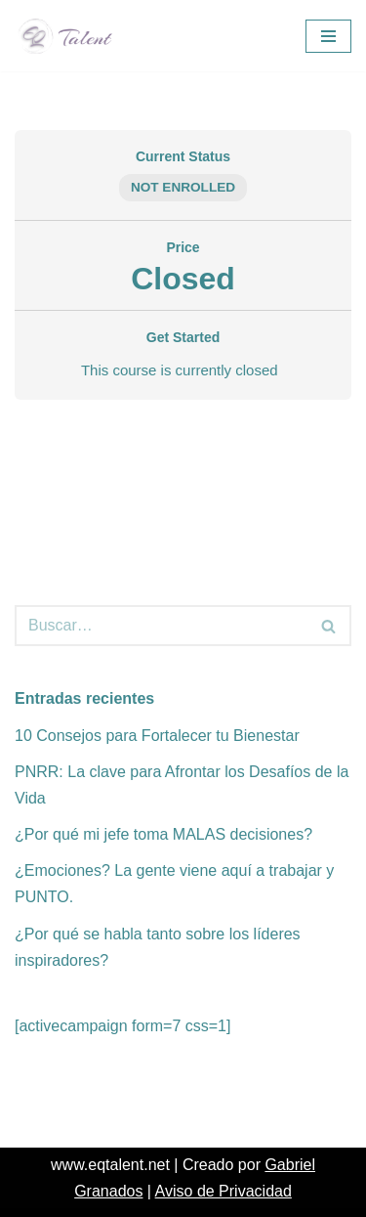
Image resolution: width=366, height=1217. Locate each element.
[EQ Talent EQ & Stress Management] (71, 36)
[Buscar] (161, 625)
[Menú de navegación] (328, 36)
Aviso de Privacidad (223, 1191)
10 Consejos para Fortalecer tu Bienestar (157, 735)
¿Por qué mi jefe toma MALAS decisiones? (163, 834)
